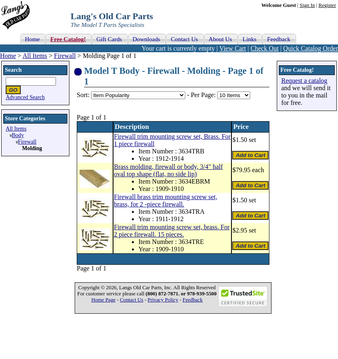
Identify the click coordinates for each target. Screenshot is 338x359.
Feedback (192, 300)
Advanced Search (25, 97)
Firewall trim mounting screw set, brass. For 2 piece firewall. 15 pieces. (172, 231)
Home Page (103, 300)
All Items (34, 55)
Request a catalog (304, 80)
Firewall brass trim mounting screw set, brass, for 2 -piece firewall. (165, 200)
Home (8, 55)
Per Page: (204, 94)
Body (18, 135)
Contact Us (131, 300)
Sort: (83, 94)
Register (327, 5)
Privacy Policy (163, 300)
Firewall (65, 55)
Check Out (265, 48)
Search (13, 70)
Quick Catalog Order (310, 48)
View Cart (232, 48)
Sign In (307, 5)
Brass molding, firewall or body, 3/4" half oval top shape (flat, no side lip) (168, 170)
